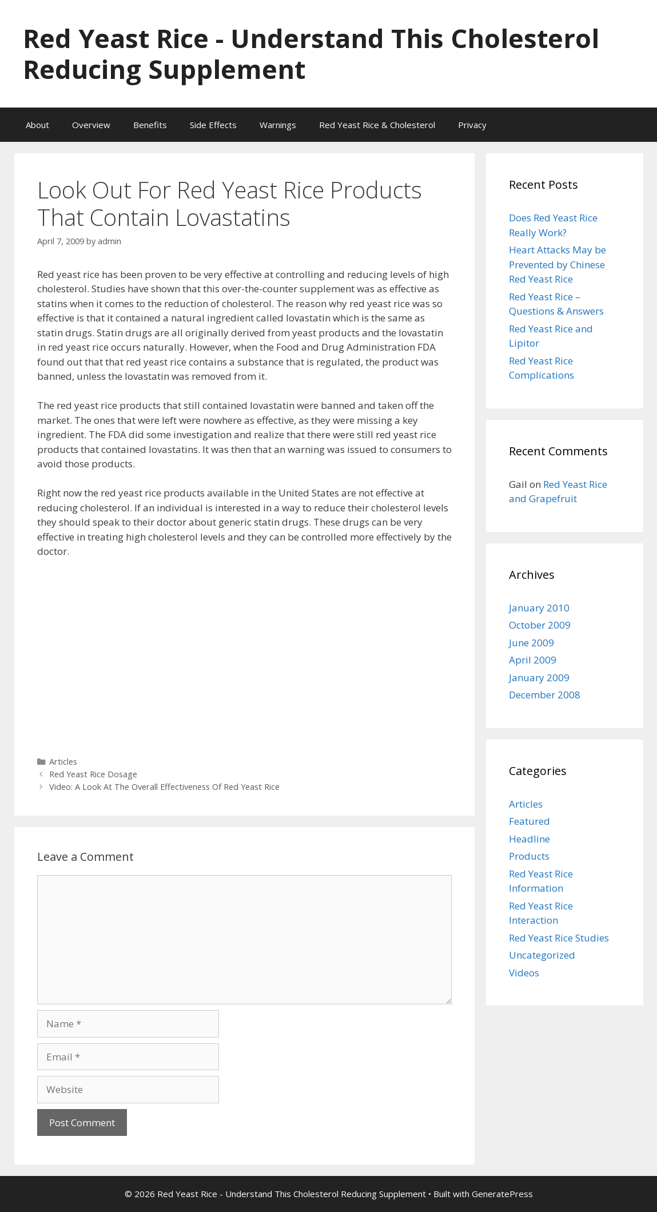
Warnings (278, 124)
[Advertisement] (244, 653)
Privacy (472, 124)
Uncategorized (542, 954)
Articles (63, 761)
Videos (524, 972)
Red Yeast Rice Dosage (93, 774)
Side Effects (213, 124)
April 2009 (532, 659)
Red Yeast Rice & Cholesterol (377, 124)
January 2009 (539, 677)
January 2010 (539, 607)
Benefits (150, 124)
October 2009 (540, 624)
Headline (529, 838)
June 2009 (531, 642)
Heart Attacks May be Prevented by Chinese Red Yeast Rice (557, 264)
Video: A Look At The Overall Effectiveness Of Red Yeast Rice (164, 786)
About (37, 124)
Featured (529, 821)
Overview (91, 124)
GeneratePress (502, 1193)
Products (529, 856)
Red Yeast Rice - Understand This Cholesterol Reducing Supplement (311, 53)
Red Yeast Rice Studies (559, 937)
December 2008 (544, 694)
